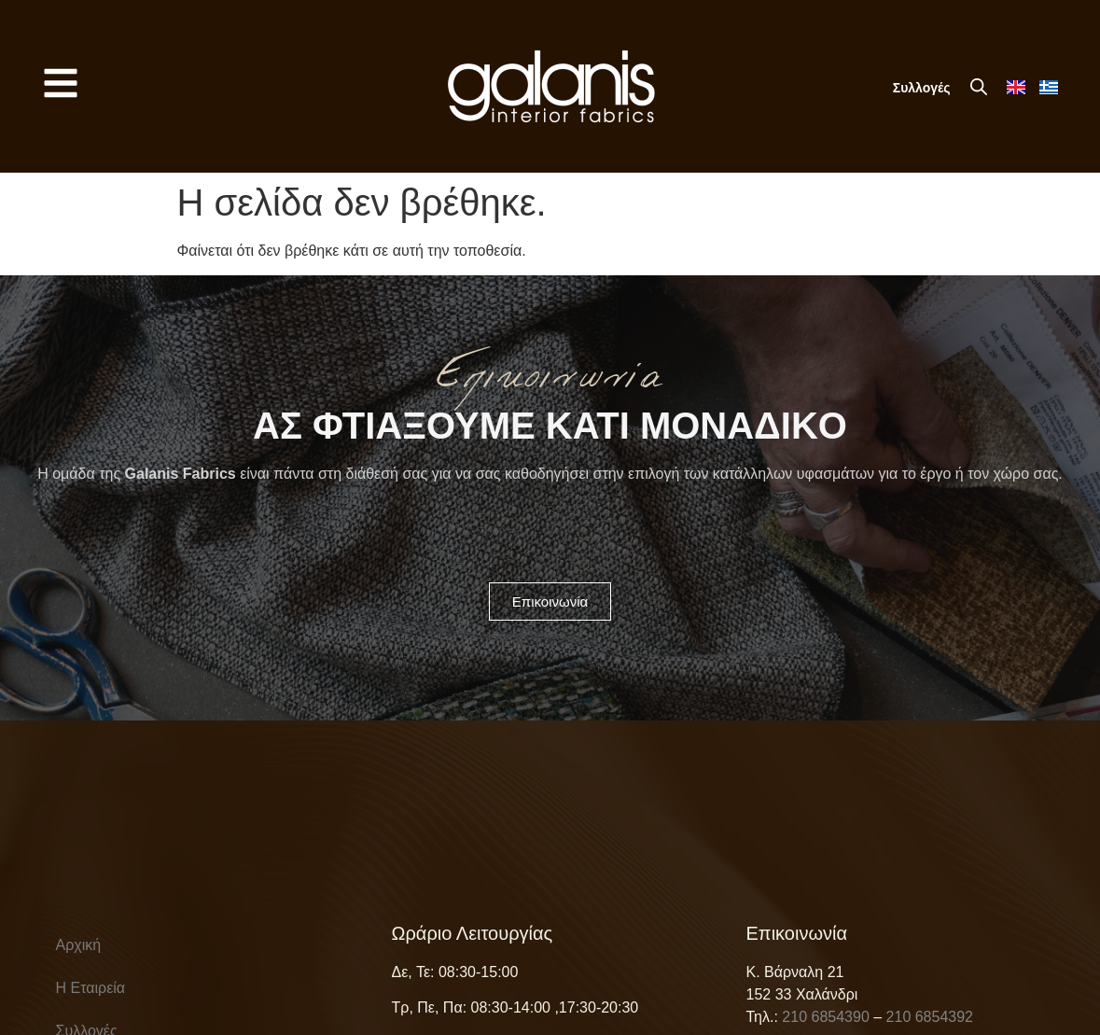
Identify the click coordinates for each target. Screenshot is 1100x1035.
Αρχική (79, 945)
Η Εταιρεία (91, 988)
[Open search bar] (978, 86)
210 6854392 (929, 1017)
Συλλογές (922, 87)
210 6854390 (825, 1017)
